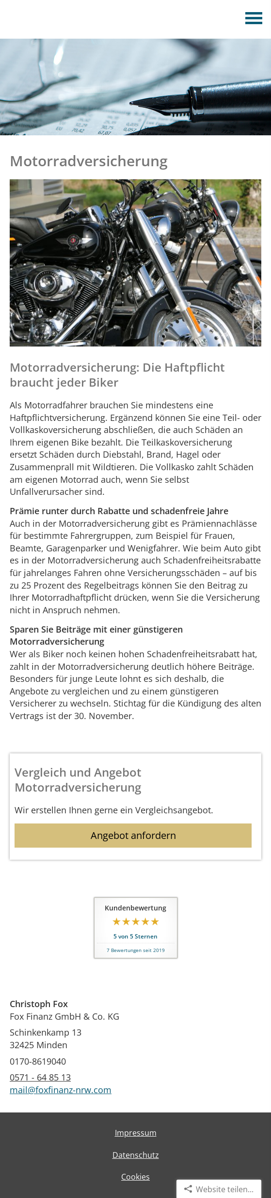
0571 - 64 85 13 (40, 1077)
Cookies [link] (135, 1176)
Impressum (136, 1132)
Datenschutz (135, 1155)
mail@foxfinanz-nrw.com (61, 1090)
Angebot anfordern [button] (133, 835)
